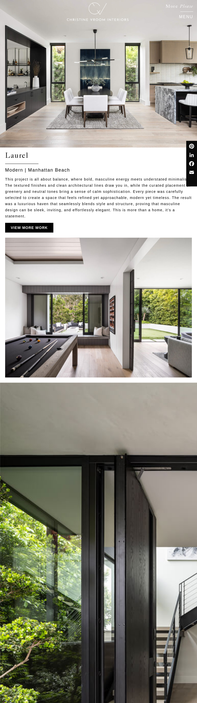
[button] (186, 16)
